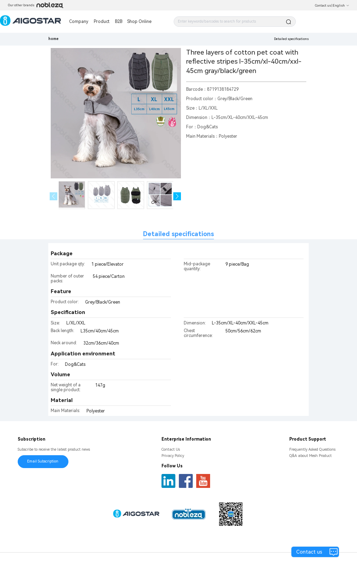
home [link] (53, 39)
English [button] (341, 5)
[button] (177, 196)
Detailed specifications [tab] (178, 234)
